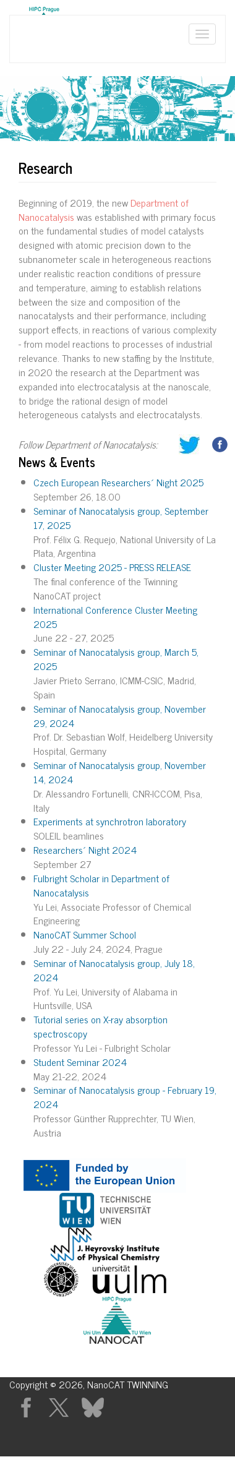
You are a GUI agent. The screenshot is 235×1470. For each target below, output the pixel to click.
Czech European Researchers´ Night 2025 (118, 482)
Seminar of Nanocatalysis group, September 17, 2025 (120, 517)
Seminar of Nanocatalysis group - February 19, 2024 (124, 1096)
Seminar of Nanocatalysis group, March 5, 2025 (116, 658)
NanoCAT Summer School (84, 934)
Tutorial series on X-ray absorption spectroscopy (100, 1026)
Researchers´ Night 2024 (85, 849)
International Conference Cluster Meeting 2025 (115, 616)
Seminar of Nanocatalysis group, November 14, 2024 (119, 772)
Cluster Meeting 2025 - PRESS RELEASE (112, 567)
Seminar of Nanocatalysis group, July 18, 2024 (114, 970)
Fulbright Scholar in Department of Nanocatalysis (101, 885)
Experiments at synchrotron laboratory (109, 821)
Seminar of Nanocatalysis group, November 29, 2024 (119, 715)
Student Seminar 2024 (80, 1062)
